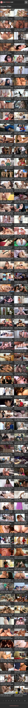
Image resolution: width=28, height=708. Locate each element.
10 (24, 700)
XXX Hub (6, 2)
